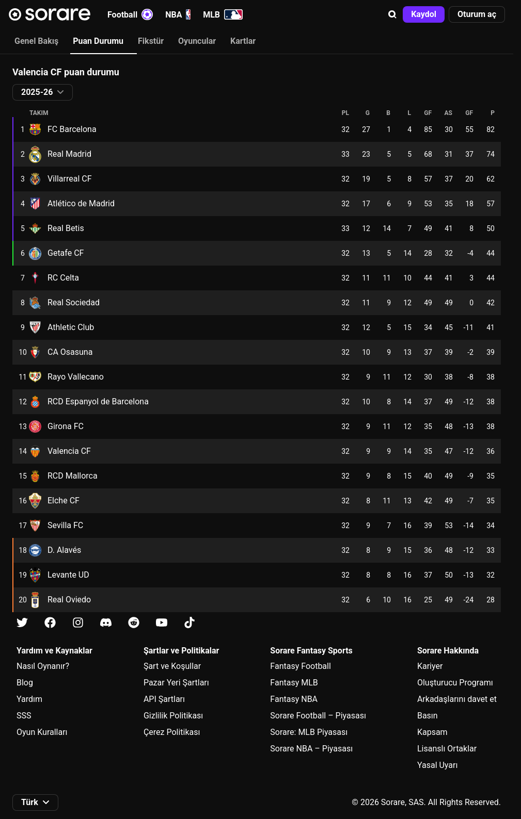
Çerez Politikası (172, 732)
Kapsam (432, 732)
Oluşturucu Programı (455, 682)
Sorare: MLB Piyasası (309, 732)
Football (130, 14)
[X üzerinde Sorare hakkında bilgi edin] (22, 622)
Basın (427, 715)
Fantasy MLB (294, 682)
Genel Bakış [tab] (36, 41)
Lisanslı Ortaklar (447, 749)
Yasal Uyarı (437, 765)
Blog (25, 682)
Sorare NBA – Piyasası (311, 749)
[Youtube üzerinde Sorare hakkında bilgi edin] (161, 622)
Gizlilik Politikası (173, 715)
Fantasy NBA (294, 699)
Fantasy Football (300, 666)
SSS (24, 715)
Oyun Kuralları (42, 732)
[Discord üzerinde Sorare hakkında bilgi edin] (106, 622)
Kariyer (430, 666)
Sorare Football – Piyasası (318, 715)
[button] (392, 14)
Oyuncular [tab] (197, 41)
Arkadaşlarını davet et (457, 699)
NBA (178, 14)
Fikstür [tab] (151, 41)
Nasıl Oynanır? (43, 666)
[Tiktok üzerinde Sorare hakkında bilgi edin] (189, 622)
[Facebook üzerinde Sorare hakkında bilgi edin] (50, 622)
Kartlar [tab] (243, 41)
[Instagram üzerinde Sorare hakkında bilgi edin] (78, 622)
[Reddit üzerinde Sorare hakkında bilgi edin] (134, 622)
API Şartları (164, 699)
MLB (223, 14)
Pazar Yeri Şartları (176, 682)
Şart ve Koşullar (172, 666)
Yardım (29, 699)
